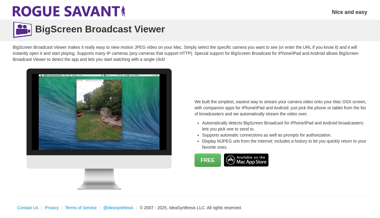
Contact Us (27, 207)
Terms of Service (81, 207)
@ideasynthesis (118, 207)
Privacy (52, 207)
